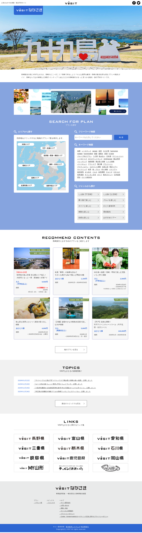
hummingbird (88, 154)
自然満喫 (101, 172)
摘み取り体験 (100, 161)
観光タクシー (108, 175)
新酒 (106, 154)
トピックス (51, 503)
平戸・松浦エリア (48, 148)
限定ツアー (114, 167)
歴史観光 (107, 212)
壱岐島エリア (26, 165)
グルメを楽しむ (109, 200)
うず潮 (95, 156)
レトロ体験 (110, 161)
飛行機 (99, 164)
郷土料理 (116, 159)
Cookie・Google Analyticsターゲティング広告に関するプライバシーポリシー (84, 517)
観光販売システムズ (73, 527)
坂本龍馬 (80, 172)
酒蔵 (95, 154)
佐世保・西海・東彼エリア (53, 155)
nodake (80, 154)
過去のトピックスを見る (71, 404)
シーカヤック (86, 151)
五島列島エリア (26, 185)
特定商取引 (85, 527)
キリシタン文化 (90, 175)
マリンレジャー (117, 156)
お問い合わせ (65, 506)
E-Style (111, 154)
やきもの (116, 172)
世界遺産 (80, 175)
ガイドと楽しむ (84, 206)
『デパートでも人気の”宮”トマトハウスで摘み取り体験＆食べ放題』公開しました (63, 381)
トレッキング (82, 161)
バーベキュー (82, 164)
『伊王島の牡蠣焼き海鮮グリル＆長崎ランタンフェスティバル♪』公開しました (62, 392)
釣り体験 (105, 169)
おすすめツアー (109, 218)
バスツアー (113, 169)
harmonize (114, 151)
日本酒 (108, 156)
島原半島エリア (51, 185)
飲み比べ (102, 156)
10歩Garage (108, 159)
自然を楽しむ (83, 218)
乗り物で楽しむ (84, 200)
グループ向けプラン (84, 156)
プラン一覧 (38, 503)
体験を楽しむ (83, 212)
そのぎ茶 (106, 151)
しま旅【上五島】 (110, 194)
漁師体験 (91, 161)
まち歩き (88, 172)
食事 (78, 151)
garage (94, 151)
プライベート (108, 164)
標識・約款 (64, 509)
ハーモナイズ (82, 159)
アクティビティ (82, 167)
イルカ (94, 172)
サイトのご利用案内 (67, 512)
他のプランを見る (71, 350)
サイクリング (82, 169)
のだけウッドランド (95, 159)
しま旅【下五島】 (85, 194)
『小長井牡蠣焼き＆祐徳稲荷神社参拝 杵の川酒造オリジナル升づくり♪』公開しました (65, 388)
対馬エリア (26, 144)
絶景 (89, 169)
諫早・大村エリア (55, 164)
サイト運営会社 (65, 503)
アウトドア (92, 164)
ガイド (99, 175)
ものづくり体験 (95, 167)
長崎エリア (35, 177)
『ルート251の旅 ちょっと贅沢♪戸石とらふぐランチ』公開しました (58, 384)
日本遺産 (117, 175)
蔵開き (100, 154)
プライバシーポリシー (68, 514)
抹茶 (100, 151)
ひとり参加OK (87, 177)
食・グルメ (96, 169)
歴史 (78, 177)
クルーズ (109, 172)
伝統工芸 (105, 167)
